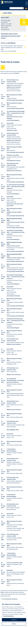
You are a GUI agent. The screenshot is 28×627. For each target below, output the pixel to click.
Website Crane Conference (14, 87)
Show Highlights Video (13, 429)
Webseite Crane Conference (14, 170)
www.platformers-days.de (13, 160)
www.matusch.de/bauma (13, 295)
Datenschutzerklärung (9, 616)
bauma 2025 (5, 17)
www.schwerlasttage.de (13, 120)
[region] (14, 614)
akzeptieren (14, 619)
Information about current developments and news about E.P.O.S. (10, 36)
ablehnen (14, 623)
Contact (24, 23)
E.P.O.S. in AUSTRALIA (8, 43)
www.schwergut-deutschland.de (15, 100)
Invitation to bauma (12, 130)
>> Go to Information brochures (9, 599)
